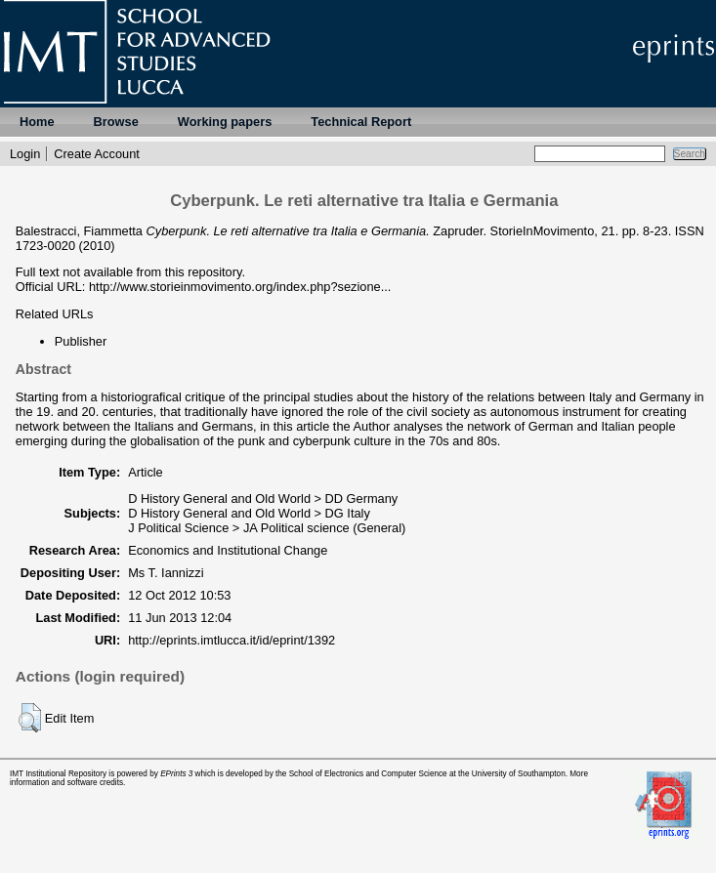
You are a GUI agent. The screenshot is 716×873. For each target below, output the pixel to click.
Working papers (225, 121)
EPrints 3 (176, 773)
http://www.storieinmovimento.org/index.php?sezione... (240, 286)
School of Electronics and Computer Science (368, 773)
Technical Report (361, 121)
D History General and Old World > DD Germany (263, 498)
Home (37, 121)
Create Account (97, 153)
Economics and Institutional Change (227, 550)
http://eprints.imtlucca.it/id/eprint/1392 (231, 640)
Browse (116, 121)
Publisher (80, 341)
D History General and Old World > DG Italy (249, 513)
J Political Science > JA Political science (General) (266, 527)
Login (25, 153)
